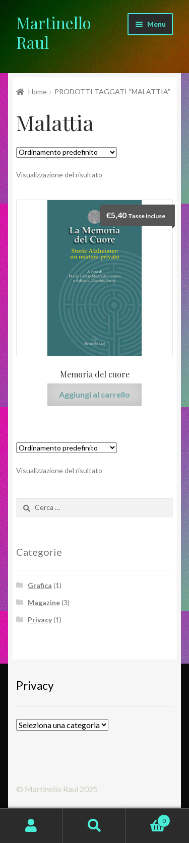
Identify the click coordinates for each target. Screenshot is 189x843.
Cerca (94, 826)
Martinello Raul (53, 32)
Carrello (148, 818)
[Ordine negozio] (66, 152)
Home (37, 91)
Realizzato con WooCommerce (70, 802)
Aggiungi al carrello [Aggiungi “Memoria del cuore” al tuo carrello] (94, 394)
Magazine (44, 602)
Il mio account (31, 826)
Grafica (40, 585)
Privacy (40, 619)
